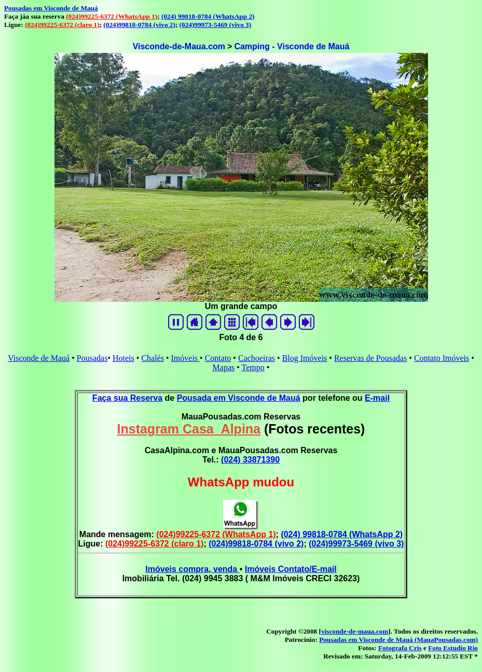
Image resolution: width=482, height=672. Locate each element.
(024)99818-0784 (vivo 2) (139, 25)
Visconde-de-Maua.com (179, 46)
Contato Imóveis (441, 358)
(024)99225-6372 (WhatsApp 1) (111, 16)
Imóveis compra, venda (192, 569)
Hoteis (123, 358)
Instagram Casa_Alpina (189, 429)
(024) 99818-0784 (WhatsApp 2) (207, 16)
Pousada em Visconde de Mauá (238, 398)
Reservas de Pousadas (370, 358)
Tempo (253, 367)
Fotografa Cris (400, 648)
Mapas (224, 367)
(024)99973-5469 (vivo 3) (216, 25)
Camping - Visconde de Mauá (291, 46)
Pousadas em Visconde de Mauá (51, 8)
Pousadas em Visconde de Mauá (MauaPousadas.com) (398, 639)
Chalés (152, 358)
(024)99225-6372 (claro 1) (62, 25)
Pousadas (92, 358)
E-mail (377, 398)
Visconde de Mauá (39, 358)
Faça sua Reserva (127, 398)
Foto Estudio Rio (453, 648)
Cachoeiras (256, 358)
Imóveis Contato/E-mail (291, 569)
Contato (218, 358)
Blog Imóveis (304, 358)
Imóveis (185, 358)
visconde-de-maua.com (354, 631)
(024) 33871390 (250, 459)
